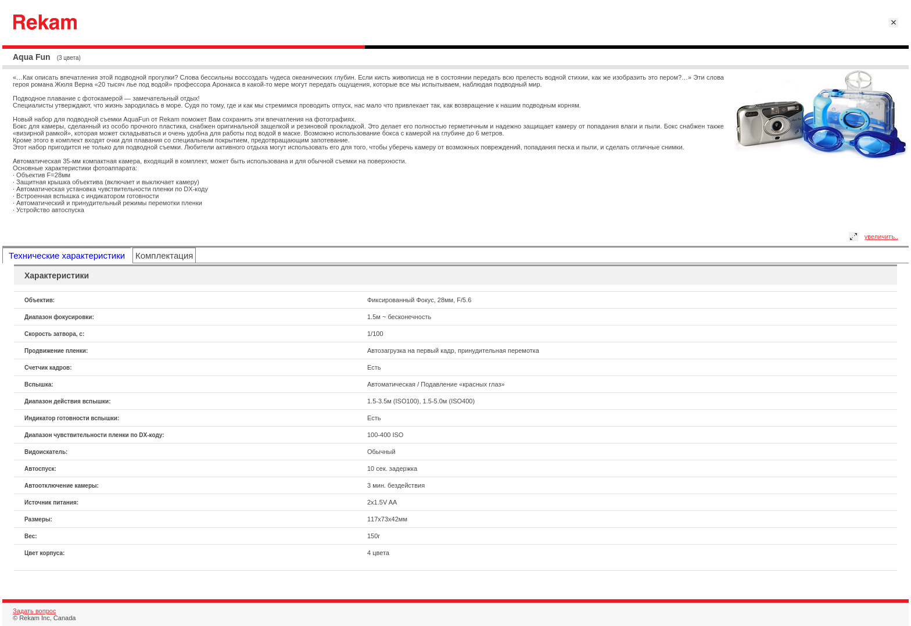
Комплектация (164, 255)
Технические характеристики (67, 255)
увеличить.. (881, 236)
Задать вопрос (34, 610)
